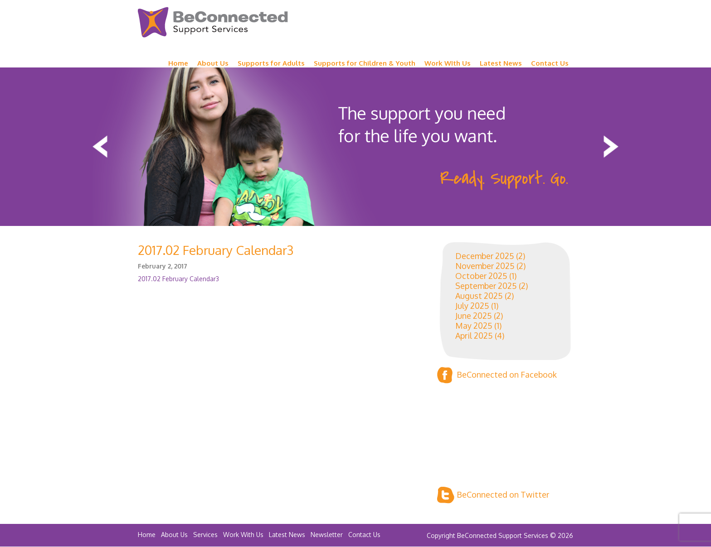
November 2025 (485, 266)
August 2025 (479, 296)
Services (205, 534)
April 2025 (474, 336)
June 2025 (473, 316)
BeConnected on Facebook (497, 375)
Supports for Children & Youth (364, 63)
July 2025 (472, 306)
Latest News (501, 63)
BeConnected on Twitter (493, 495)
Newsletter (327, 534)
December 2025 (484, 256)
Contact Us (550, 63)
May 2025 (473, 326)
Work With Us (243, 534)
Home (178, 63)
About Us (213, 63)
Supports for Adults (271, 63)
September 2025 (486, 286)
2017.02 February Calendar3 (178, 279)
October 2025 (481, 276)
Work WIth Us (447, 63)
